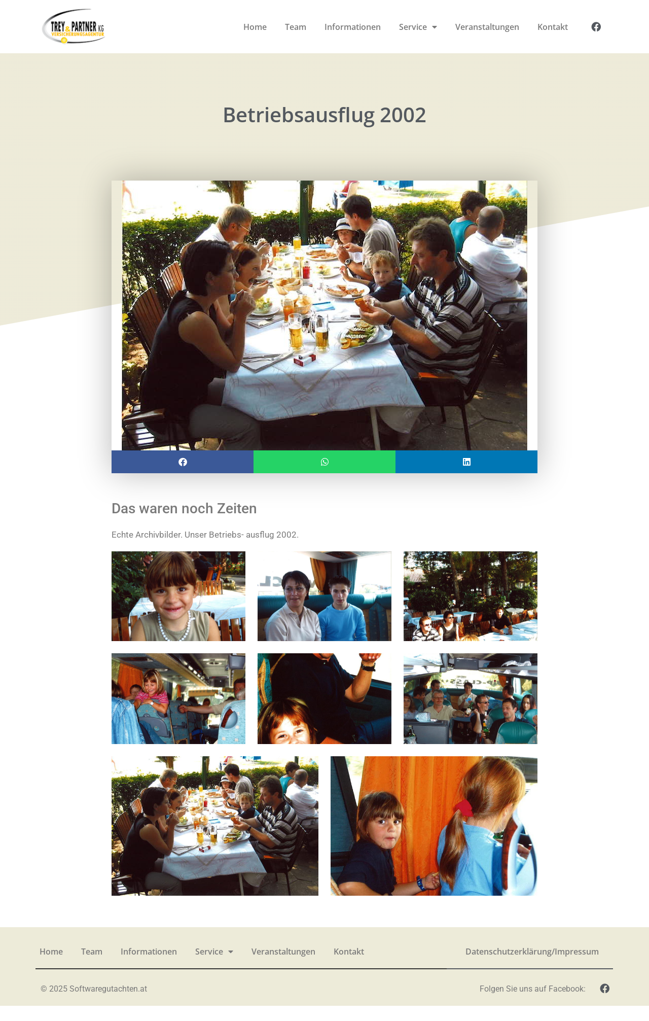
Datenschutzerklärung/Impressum (532, 966)
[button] (183, 476)
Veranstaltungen (487, 26)
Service (418, 27)
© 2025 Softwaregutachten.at (94, 1003)
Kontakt (552, 26)
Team (295, 26)
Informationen (352, 26)
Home (255, 26)
